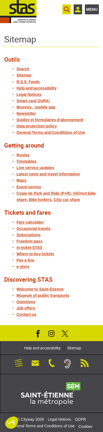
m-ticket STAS (29, 247)
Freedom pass (29, 241)
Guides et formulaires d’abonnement (49, 120)
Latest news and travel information (48, 174)
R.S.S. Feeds (28, 82)
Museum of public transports (42, 295)
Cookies (86, 426)
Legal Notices (28, 94)
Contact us (26, 314)
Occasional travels (33, 228)
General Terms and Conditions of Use (50, 132)
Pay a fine (25, 260)
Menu (92, 9)
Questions (25, 302)
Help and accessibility (36, 88)
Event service (28, 187)
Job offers (25, 308)
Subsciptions (28, 235)
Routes (22, 155)
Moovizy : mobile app (35, 107)
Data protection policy (36, 126)
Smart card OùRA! (33, 101)
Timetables (26, 161)
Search (22, 69)
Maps (21, 180)
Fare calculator (30, 222)
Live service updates (35, 167)
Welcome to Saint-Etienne (40, 289)
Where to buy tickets (35, 254)
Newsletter (26, 113)
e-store (22, 266)
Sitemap (23, 75)
